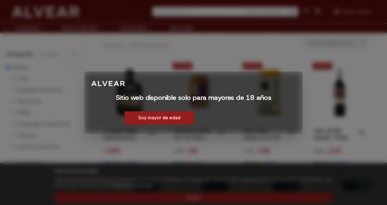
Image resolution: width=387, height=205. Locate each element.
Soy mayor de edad (159, 117)
